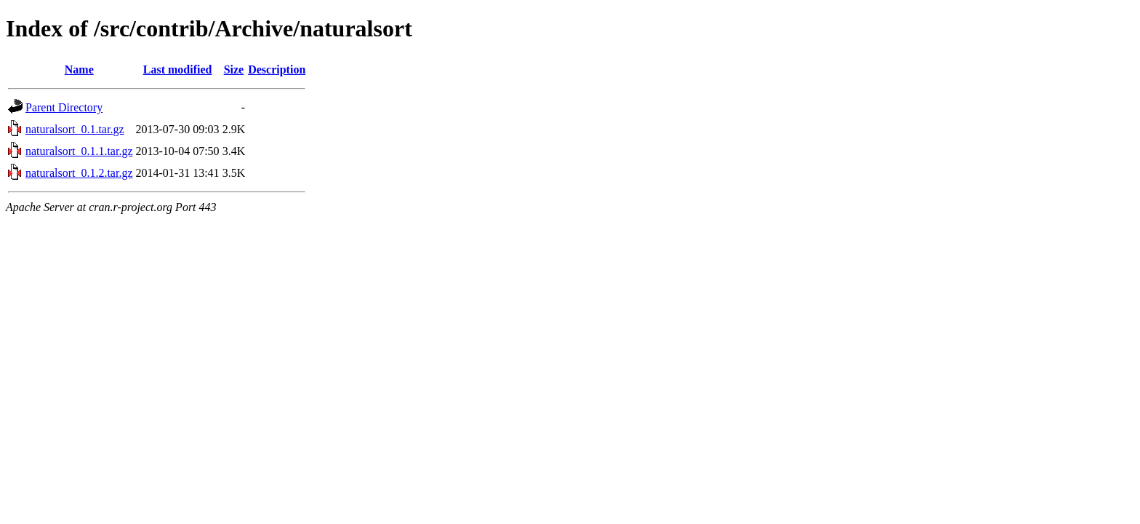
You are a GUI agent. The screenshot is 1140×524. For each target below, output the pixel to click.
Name (79, 69)
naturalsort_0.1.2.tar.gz (79, 173)
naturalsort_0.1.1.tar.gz (79, 151)
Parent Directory (64, 107)
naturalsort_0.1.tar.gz (74, 129)
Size (234, 69)
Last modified (177, 69)
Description (276, 69)
